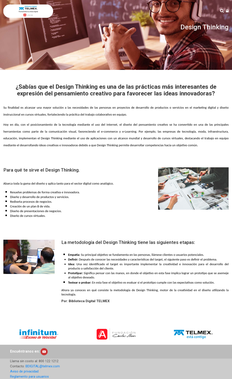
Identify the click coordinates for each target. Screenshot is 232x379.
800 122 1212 (48, 361)
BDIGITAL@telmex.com (43, 366)
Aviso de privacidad (24, 371)
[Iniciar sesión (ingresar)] (227, 11)
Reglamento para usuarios (29, 377)
